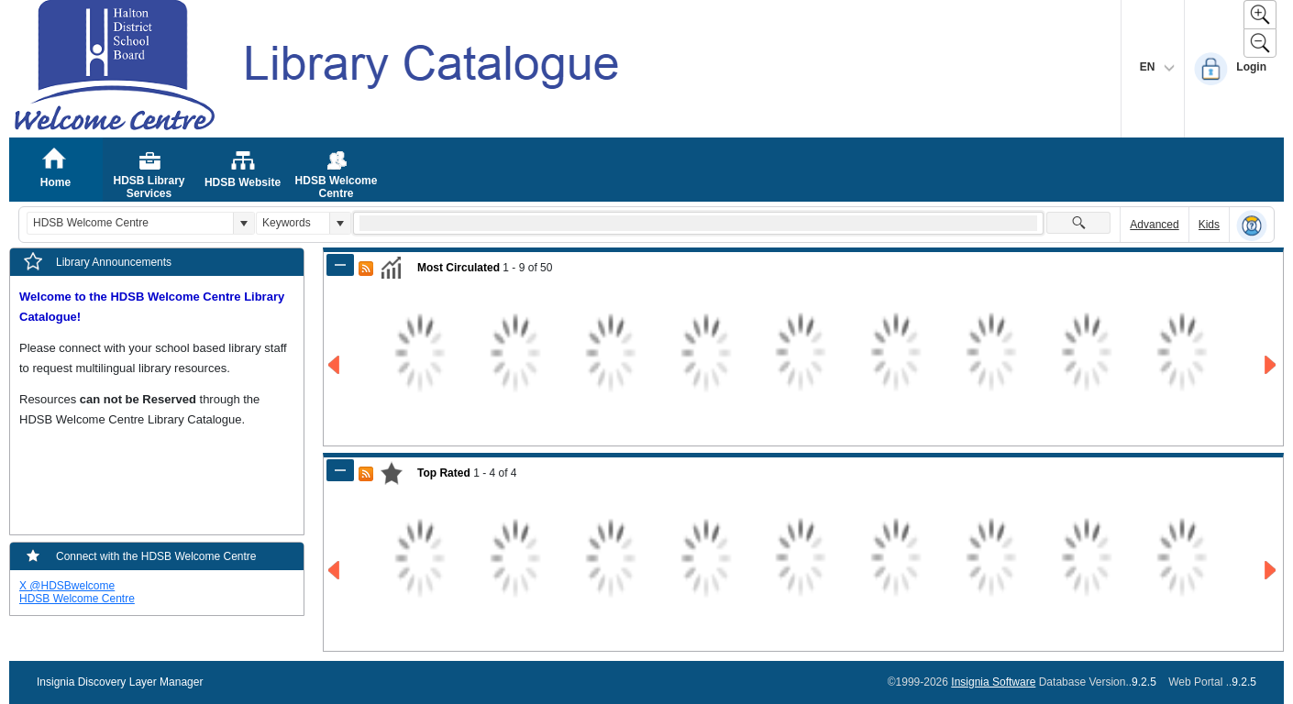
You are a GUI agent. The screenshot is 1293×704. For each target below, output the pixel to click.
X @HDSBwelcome (67, 585)
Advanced (1154, 224)
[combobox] (130, 223)
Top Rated (443, 473)
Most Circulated (458, 267)
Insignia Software (993, 682)
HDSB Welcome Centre (77, 598)
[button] (243, 223)
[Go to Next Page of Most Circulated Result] (1271, 365)
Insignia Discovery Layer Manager (120, 682)
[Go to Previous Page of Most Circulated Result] (335, 365)
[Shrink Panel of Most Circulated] (340, 265)
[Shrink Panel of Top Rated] (340, 470)
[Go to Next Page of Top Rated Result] (1271, 570)
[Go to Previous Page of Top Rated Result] (335, 570)
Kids (1209, 224)
